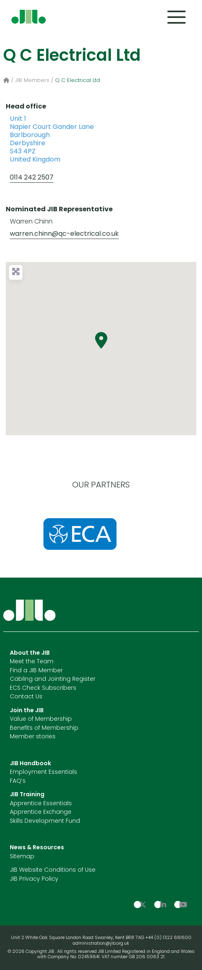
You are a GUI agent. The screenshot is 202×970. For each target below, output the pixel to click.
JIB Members (32, 80)
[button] (101, 340)
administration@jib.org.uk (101, 943)
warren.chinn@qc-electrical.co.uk (64, 234)
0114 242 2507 (31, 178)
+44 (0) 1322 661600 (168, 938)
